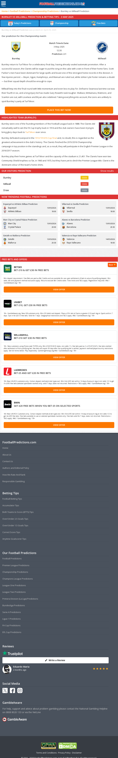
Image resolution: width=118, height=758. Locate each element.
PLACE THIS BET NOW (59, 109)
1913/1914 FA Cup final (46, 137)
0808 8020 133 (13, 712)
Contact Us (7, 461)
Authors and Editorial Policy (15, 467)
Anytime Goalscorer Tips (14, 538)
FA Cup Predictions (11, 625)
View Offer (59, 289)
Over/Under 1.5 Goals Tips (15, 525)
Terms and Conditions (46, 752)
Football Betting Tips (12, 498)
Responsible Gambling (13, 481)
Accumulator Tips (10, 505)
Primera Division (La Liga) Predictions (20, 598)
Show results (107, 170)
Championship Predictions (45, 11)
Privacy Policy (64, 752)
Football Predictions (20, 11)
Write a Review (55, 660)
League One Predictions (14, 585)
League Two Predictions (14, 592)
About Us (6, 454)
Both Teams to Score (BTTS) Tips (18, 512)
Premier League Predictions (15, 565)
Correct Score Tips (11, 532)
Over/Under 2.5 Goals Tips (15, 518)
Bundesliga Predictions (13, 605)
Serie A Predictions (11, 612)
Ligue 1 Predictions (11, 618)
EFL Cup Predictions (11, 632)
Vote (84, 177)
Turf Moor (30, 132)
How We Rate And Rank (13, 474)
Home (5, 11)
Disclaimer (77, 752)
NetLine (36, 712)
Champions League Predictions (17, 578)
